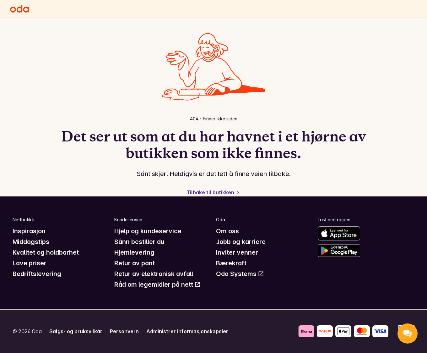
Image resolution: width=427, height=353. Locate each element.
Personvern (124, 331)
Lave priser (29, 263)
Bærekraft (231, 263)
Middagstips (31, 241)
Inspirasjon (29, 231)
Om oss (227, 231)
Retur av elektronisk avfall (153, 274)
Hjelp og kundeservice (147, 231)
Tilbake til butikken (213, 192)
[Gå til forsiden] (19, 9)
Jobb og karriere (241, 241)
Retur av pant (134, 263)
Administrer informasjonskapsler (187, 331)
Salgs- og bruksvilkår (75, 331)
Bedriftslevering (37, 274)
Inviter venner (237, 252)
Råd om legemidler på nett (157, 284)
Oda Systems (240, 274)
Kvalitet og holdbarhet (46, 252)
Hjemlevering (134, 252)
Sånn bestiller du (139, 241)
